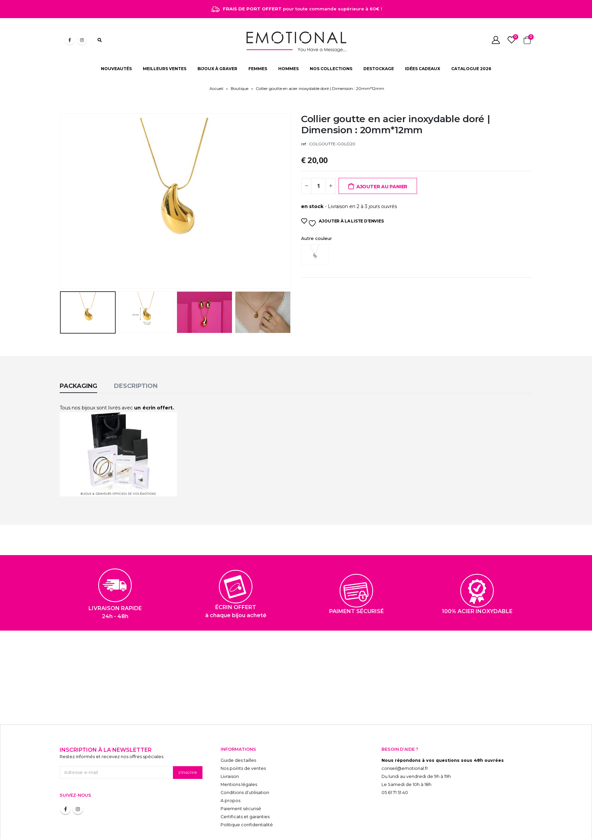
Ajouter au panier (381, 187)
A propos (230, 778)
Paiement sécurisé (241, 786)
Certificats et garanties (245, 794)
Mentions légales (239, 761)
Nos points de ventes (243, 745)
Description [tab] (136, 363)
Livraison (230, 753)
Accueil (216, 88)
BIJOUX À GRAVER (217, 68)
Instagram (78, 787)
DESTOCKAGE (378, 68)
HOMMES (288, 68)
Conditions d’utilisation (245, 770)
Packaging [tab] (78, 363)
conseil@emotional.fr (404, 745)
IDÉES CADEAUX (422, 68)
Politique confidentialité (247, 802)
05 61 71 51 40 (394, 770)
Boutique (239, 88)
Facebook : (65, 787)
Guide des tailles (238, 737)
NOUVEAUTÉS (116, 68)
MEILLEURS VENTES (164, 68)
